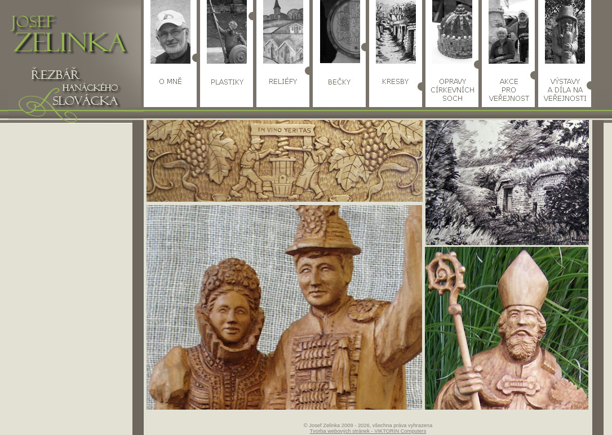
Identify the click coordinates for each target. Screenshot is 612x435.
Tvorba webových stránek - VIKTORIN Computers (368, 431)
